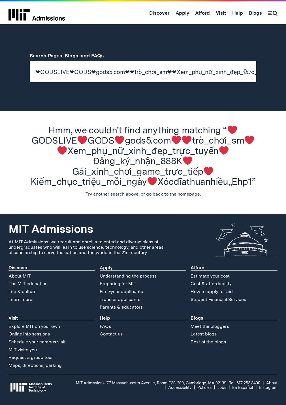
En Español (242, 387)
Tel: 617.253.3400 (244, 383)
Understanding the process (128, 276)
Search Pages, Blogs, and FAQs (70, 56)
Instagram (268, 387)
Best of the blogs (208, 342)
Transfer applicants (120, 299)
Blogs (197, 318)
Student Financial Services (218, 299)
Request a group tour (30, 357)
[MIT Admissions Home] (36, 13)
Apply (106, 267)
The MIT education (28, 283)
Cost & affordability (211, 283)
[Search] (273, 13)
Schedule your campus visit (37, 342)
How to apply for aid (212, 291)
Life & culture (22, 291)
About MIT (19, 276)
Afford (197, 267)
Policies (204, 387)
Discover (17, 267)
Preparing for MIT (118, 283)
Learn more (20, 299)
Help (105, 318)
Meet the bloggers (210, 326)
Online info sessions (29, 334)
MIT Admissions (50, 229)
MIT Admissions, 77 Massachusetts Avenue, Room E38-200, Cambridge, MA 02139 (151, 383)
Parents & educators (121, 307)
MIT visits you (22, 349)
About (272, 383)
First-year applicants (121, 291)
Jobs (221, 387)
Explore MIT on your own (34, 326)
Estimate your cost (210, 276)
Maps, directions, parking (35, 365)
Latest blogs (204, 334)
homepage (189, 194)
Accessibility (179, 387)
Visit (13, 318)
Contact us (111, 334)
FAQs (105, 326)
